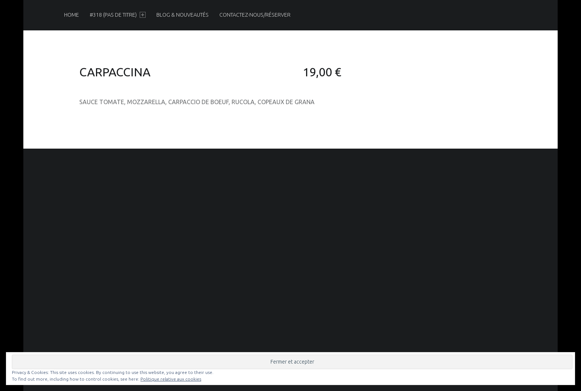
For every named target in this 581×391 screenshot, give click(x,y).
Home (71, 15)
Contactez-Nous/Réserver (254, 15)
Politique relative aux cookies (170, 379)
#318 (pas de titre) (117, 15)
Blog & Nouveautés (182, 15)
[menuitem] (71, 15)
